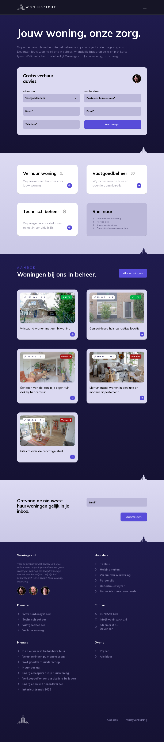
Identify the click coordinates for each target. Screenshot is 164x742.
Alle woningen (133, 269)
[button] (144, 6)
